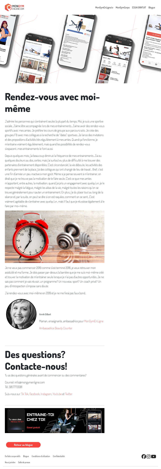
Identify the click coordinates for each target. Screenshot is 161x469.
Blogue (152, 7)
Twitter (68, 394)
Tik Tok (24, 394)
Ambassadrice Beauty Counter (55, 328)
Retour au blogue (23, 444)
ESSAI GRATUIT (139, 7)
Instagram (46, 394)
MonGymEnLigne (93, 321)
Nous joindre (10, 462)
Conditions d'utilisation (41, 456)
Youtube (57, 394)
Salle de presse (24, 462)
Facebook (34, 394)
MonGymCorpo (123, 7)
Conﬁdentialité (59, 456)
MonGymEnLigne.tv (104, 7)
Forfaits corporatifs (12, 456)
